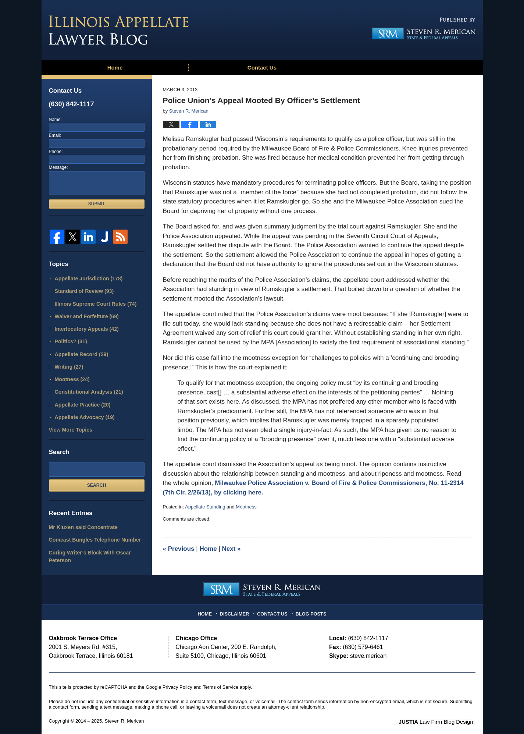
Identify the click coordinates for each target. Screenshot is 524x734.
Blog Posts (309, 606)
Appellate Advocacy (82, 409)
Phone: (56, 151)
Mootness (246, 507)
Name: (55, 119)
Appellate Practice (80, 398)
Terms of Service (220, 681)
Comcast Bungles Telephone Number (91, 530)
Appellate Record (79, 350)
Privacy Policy (177, 681)
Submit (96, 203)
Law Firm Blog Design (440, 715)
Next (231, 548)
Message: (58, 167)
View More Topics (69, 422)
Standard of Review (82, 290)
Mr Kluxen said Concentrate (80, 518)
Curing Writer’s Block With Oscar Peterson (86, 546)
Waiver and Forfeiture (84, 314)
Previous (179, 548)
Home (115, 67)
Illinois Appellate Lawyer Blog (119, 30)
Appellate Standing (205, 507)
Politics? (70, 338)
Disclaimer (236, 606)
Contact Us (262, 67)
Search (96, 476)
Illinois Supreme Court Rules (92, 302)
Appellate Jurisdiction (86, 278)
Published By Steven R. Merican (421, 28)
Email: (55, 135)
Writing (68, 362)
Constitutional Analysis (86, 386)
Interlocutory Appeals (84, 326)
